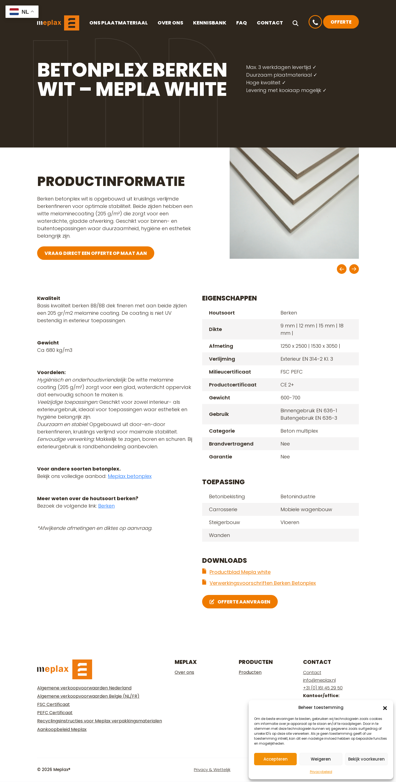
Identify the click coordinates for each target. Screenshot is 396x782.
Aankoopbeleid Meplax (62, 729)
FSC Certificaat (53, 704)
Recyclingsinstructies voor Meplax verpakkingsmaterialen (99, 721)
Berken (106, 505)
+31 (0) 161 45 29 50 (323, 688)
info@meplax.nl (319, 680)
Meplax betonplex (130, 476)
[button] (385, 707)
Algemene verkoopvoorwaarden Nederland (84, 688)
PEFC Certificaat (55, 712)
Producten (250, 672)
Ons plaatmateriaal (118, 22)
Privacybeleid (321, 771)
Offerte (341, 22)
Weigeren (321, 759)
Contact (270, 22)
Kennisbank (209, 22)
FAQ (241, 22)
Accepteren (275, 759)
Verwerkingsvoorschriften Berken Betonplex (263, 583)
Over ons (170, 22)
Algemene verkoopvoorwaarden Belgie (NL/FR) (88, 696)
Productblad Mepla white (240, 572)
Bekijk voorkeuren (366, 759)
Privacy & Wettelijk (212, 769)
